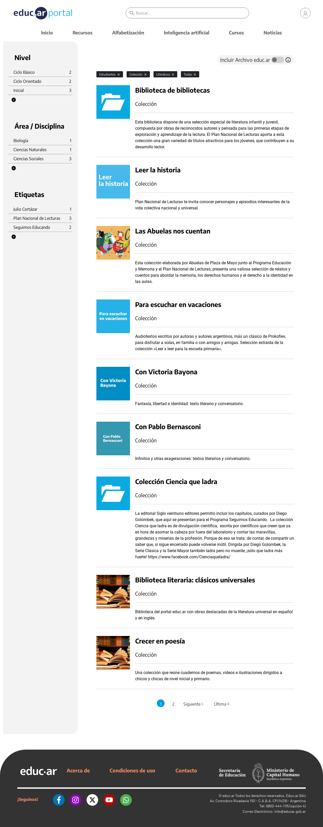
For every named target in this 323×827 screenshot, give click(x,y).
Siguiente (194, 704)
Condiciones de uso (132, 770)
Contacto (186, 770)
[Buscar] (192, 13)
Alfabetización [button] (128, 32)
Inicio (47, 32)
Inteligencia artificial (186, 32)
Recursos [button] (83, 32)
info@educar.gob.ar (290, 811)
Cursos (236, 32)
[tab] (107, 60)
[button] (13, 100)
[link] (305, 13)
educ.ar (228, 795)
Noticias (273, 32)
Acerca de (78, 770)
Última (222, 704)
